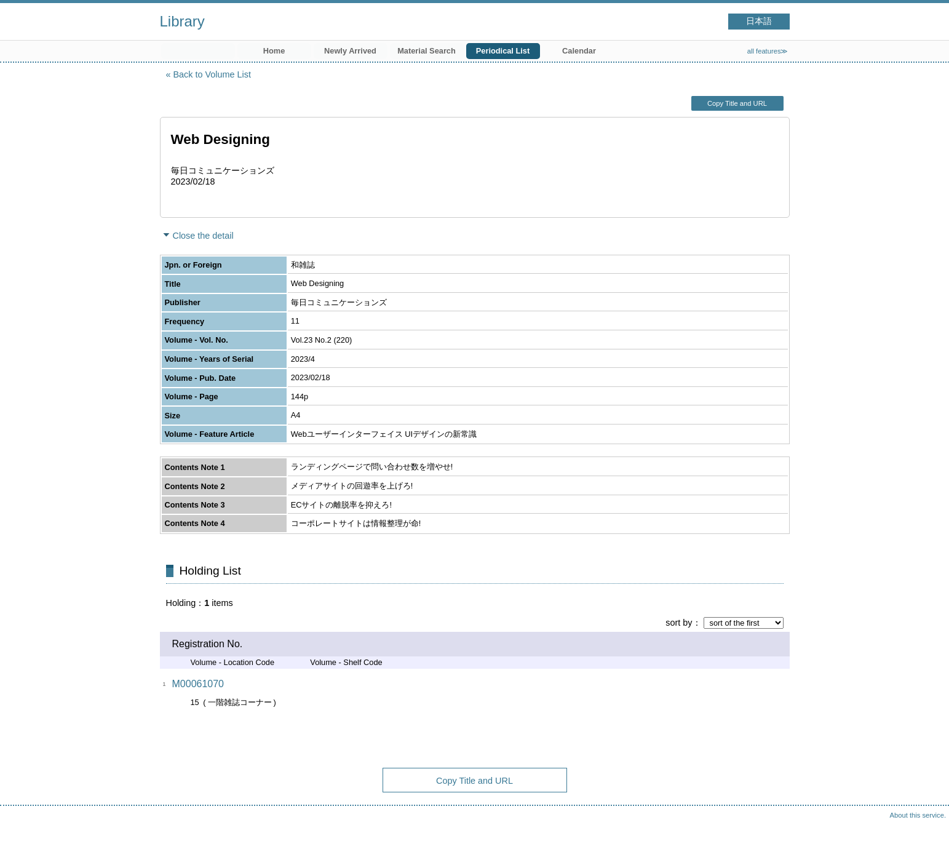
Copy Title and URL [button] (737, 103)
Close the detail (203, 236)
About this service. (918, 815)
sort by (678, 623)
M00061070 (198, 684)
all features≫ (767, 51)
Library (182, 21)
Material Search (426, 50)
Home (274, 50)
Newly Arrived (350, 50)
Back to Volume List (212, 74)
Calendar (579, 50)
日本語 (759, 21)
